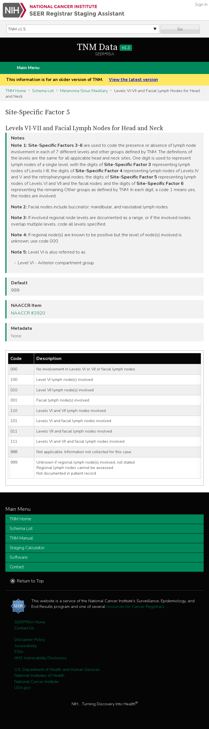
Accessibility (25, 646)
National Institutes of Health (39, 675)
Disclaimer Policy (29, 639)
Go (180, 29)
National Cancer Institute (36, 681)
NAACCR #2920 (28, 313)
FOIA (18, 651)
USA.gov (22, 687)
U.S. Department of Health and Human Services (57, 669)
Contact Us (24, 628)
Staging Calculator (27, 548)
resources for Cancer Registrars (135, 606)
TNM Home (15, 90)
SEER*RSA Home (29, 622)
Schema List (43, 90)
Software (19, 557)
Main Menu (28, 68)
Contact (17, 567)
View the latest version (133, 79)
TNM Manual (21, 538)
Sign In (201, 4)
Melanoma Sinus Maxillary (84, 90)
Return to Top (30, 581)
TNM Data (104, 47)
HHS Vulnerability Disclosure (40, 658)
